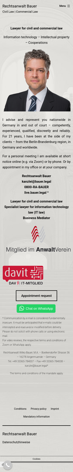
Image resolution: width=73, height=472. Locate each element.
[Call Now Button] (7, 465)
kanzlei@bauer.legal (36, 181)
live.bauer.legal (35, 193)
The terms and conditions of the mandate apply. (36, 373)
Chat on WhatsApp (39, 308)
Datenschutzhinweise (16, 442)
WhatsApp (18, 344)
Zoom (5, 344)
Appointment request (36, 296)
